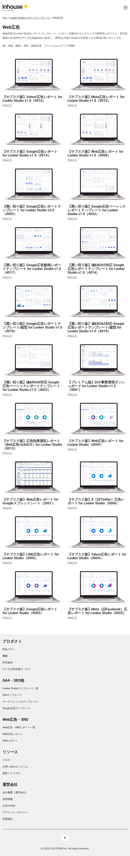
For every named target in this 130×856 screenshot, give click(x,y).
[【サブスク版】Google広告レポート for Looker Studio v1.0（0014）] (33, 129)
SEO (26, 45)
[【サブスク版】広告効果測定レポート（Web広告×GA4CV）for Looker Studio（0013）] (33, 419)
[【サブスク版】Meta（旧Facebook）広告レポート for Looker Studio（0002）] (98, 587)
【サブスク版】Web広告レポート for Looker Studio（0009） (96, 442)
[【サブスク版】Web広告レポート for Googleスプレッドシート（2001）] (33, 477)
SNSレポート (10, 740)
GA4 (10, 45)
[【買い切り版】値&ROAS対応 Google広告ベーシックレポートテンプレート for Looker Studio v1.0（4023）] (33, 360)
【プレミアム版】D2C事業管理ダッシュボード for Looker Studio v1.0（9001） (96, 386)
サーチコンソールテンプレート (20, 701)
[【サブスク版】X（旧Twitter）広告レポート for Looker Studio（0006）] (98, 477)
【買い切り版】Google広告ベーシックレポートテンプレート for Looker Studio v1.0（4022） (97, 210)
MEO (18, 45)
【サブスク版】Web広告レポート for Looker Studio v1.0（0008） (96, 153)
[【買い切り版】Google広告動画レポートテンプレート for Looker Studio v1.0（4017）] (33, 243)
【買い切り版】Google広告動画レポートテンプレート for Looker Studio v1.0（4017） (32, 268)
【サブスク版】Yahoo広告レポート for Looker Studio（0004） (97, 556)
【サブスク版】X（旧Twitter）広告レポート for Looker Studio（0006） (96, 501)
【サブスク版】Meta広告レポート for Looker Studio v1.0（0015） (96, 98)
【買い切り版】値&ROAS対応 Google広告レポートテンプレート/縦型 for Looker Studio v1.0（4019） (96, 327)
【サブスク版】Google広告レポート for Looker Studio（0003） (30, 611)
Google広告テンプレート (17, 708)
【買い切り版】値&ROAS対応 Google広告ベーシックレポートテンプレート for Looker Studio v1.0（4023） (31, 386)
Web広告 (36, 45)
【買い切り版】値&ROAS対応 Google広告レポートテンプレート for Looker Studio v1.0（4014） (96, 268)
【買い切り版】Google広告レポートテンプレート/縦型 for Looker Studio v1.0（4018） (32, 327)
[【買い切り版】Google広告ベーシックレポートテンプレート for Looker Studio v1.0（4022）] (98, 184)
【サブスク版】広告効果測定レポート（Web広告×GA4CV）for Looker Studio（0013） (32, 444)
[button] (125, 7)
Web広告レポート (13, 734)
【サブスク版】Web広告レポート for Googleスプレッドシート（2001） (30, 501)
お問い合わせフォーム (15, 766)
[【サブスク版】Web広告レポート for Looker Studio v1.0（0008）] (98, 129)
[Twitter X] (65, 837)
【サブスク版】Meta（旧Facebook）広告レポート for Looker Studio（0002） (97, 611)
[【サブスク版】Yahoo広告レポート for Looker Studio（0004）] (98, 532)
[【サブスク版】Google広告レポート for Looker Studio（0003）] (33, 587)
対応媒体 (8, 662)
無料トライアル (11, 773)
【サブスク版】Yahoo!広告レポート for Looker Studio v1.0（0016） (32, 98)
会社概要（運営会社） (15, 792)
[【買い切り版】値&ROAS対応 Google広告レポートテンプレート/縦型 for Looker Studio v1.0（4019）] (98, 301)
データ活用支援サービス (17, 669)
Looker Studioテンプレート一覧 (20, 688)
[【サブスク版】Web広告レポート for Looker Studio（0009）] (98, 419)
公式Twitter (9, 805)
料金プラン (9, 649)
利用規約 (8, 818)
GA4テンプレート (13, 694)
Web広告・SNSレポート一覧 (19, 727)
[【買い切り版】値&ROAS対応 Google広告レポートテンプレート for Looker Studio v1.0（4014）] (98, 243)
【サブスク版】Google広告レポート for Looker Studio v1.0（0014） (30, 153)
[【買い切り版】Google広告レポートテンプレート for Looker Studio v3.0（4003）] (33, 184)
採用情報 (8, 799)
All (4, 45)
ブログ (6, 760)
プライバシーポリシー (15, 812)
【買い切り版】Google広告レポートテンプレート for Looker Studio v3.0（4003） (32, 210)
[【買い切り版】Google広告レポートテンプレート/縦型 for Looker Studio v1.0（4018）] (33, 301)
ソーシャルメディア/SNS (59, 45)
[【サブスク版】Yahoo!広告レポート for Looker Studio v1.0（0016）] (33, 75)
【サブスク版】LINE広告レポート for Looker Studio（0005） (31, 556)
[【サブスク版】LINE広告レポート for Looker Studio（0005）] (33, 532)
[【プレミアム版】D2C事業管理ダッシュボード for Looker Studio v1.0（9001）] (98, 360)
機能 (5, 655)
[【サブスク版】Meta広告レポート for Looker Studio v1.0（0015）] (98, 75)
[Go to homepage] (15, 7)
